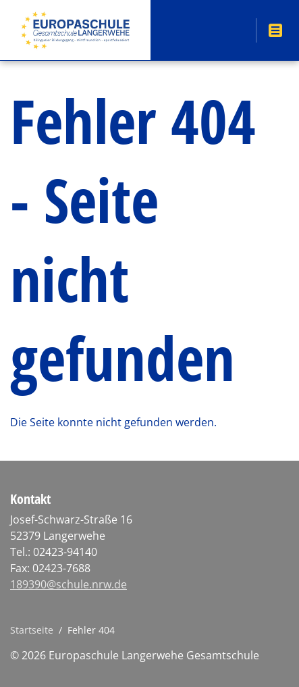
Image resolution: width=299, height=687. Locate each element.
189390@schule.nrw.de (68, 584)
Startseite (31, 630)
